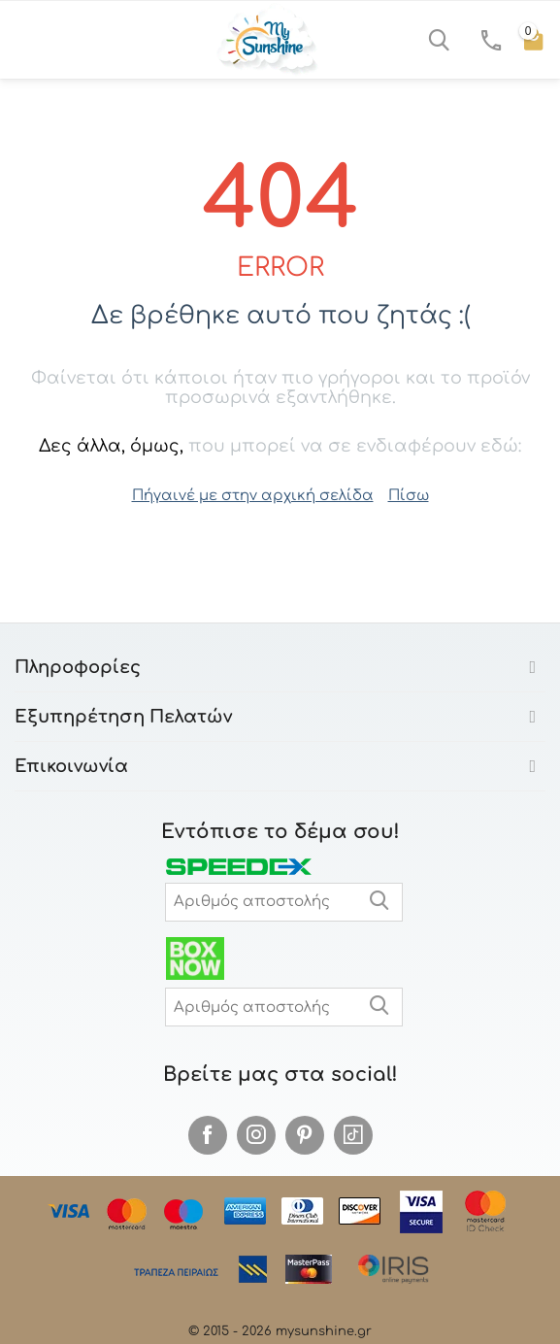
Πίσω (408, 495)
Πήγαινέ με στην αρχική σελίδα (253, 495)
